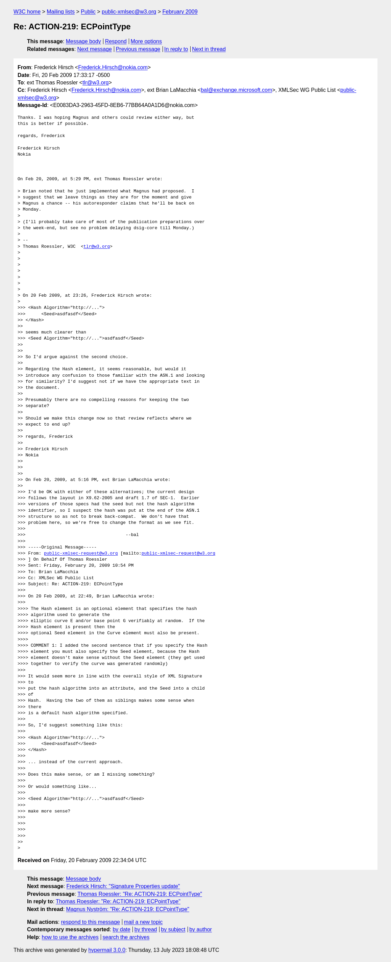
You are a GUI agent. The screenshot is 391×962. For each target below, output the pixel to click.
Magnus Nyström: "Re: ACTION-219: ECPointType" (127, 909)
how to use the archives (70, 937)
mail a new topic (143, 922)
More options (146, 41)
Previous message (138, 49)
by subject (173, 929)
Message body (83, 41)
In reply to (176, 49)
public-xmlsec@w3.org (129, 12)
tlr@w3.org (95, 82)
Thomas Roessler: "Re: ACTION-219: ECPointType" (139, 894)
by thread (146, 929)
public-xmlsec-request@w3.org (81, 554)
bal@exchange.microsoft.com (236, 90)
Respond (116, 41)
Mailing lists (61, 12)
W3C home (27, 12)
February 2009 (179, 12)
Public (88, 12)
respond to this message (90, 922)
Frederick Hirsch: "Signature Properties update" (123, 886)
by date (121, 929)
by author (200, 929)
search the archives (126, 937)
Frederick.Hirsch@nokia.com (113, 67)
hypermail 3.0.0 (106, 950)
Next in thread (209, 49)
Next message (94, 49)
